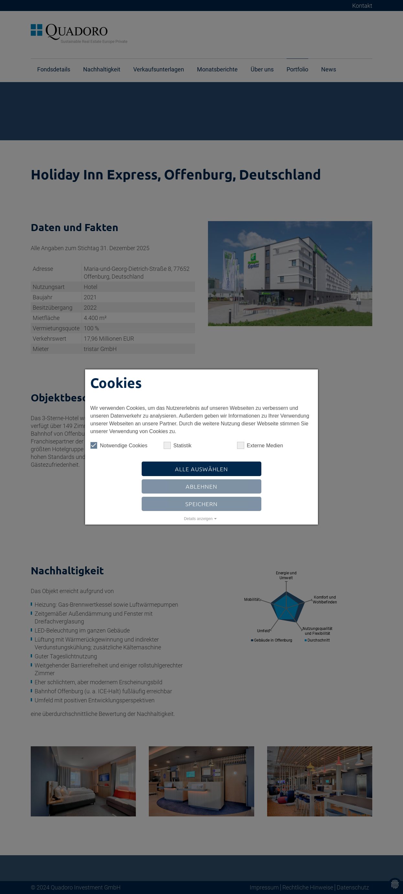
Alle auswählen (201, 469)
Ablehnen (201, 486)
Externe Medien (260, 445)
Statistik (177, 445)
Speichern (201, 503)
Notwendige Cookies (118, 445)
